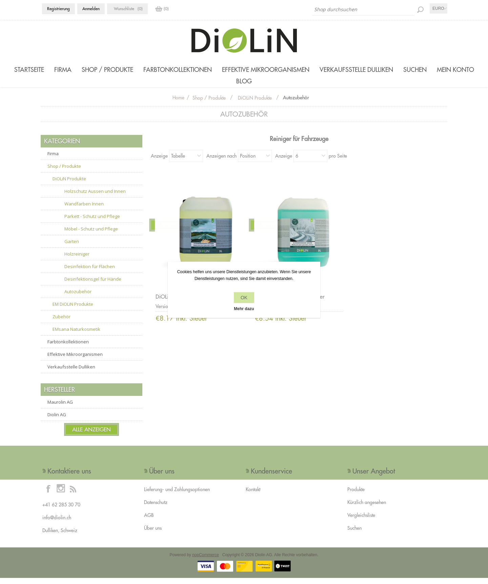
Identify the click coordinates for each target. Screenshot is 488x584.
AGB (149, 521)
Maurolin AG (60, 408)
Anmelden (91, 8)
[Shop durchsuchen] (363, 9)
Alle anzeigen (91, 435)
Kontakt (253, 495)
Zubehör (61, 323)
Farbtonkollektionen (177, 70)
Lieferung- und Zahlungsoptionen (177, 495)
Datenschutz (155, 508)
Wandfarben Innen (84, 210)
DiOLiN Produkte (69, 185)
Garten (71, 247)
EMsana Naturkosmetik (76, 335)
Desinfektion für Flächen (89, 272)
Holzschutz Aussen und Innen (95, 197)
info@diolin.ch (56, 524)
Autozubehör (78, 298)
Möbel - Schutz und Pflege (91, 235)
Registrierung (58, 8)
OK (244, 297)
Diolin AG (56, 421)
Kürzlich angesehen (366, 508)
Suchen (415, 70)
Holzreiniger (76, 260)
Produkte (356, 495)
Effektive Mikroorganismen (265, 70)
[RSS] (73, 494)
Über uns (153, 534)
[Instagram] (60, 494)
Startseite (29, 70)
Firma (63, 70)
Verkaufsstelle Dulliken (356, 70)
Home (178, 104)
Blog (244, 84)
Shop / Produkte (107, 70)
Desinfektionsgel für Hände (92, 285)
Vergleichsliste (361, 521)
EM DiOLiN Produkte (73, 310)
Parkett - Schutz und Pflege (92, 222)
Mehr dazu (244, 308)
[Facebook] (48, 494)
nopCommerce (205, 561)
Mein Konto (455, 70)
